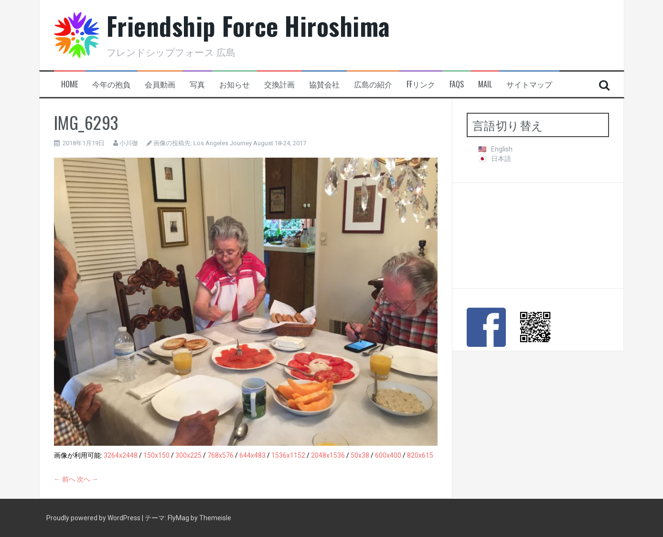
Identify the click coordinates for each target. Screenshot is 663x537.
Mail (485, 84)
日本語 (501, 158)
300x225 (188, 455)
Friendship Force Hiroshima (248, 25)
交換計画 (279, 84)
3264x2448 (121, 455)
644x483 (252, 455)
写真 (197, 84)
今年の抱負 (111, 84)
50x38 (360, 455)
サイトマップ (529, 84)
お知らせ (234, 84)
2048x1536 (328, 455)
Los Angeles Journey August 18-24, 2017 (249, 143)
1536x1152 (288, 455)
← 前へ (64, 479)
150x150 (156, 455)
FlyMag (178, 518)
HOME (69, 84)
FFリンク (420, 84)
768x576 (220, 455)
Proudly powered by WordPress (94, 518)
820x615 (420, 455)
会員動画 (160, 84)
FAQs (456, 84)
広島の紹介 (373, 84)
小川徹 (128, 143)
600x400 (388, 455)
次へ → (87, 479)
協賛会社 (324, 84)
